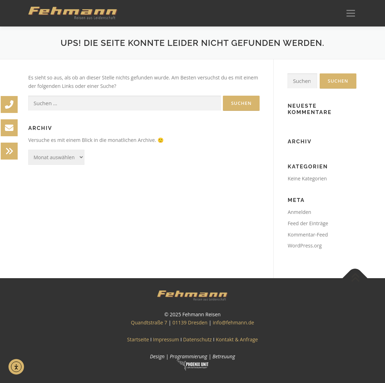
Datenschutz (197, 339)
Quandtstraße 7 (149, 322)
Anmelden (299, 212)
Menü (350, 13)
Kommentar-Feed (308, 234)
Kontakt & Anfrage (237, 339)
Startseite (138, 339)
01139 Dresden (189, 322)
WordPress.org (304, 245)
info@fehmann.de (233, 322)
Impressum (166, 339)
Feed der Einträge (308, 223)
